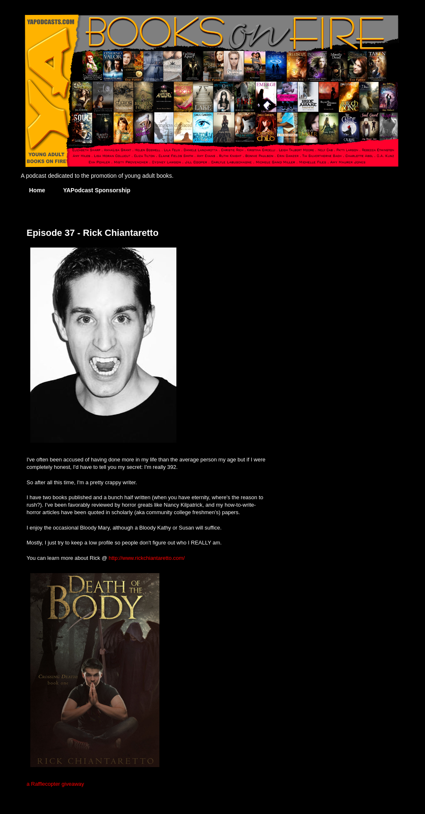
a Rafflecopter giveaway (55, 784)
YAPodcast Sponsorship (96, 190)
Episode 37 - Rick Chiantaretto (93, 233)
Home (37, 190)
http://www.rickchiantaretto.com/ (147, 558)
